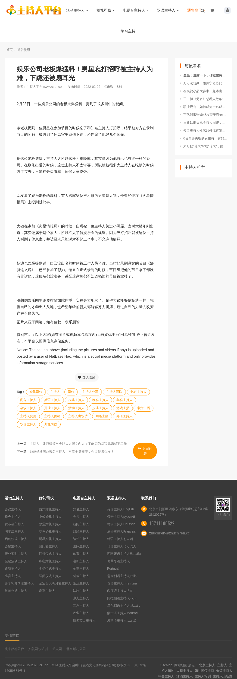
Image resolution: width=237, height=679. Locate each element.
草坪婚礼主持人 (50, 531)
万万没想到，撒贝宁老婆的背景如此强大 (205, 83)
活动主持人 (77, 10)
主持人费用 (28, 416)
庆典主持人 (76, 400)
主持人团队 (114, 392)
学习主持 (128, 31)
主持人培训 (203, 676)
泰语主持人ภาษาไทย (122, 583)
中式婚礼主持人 (50, 516)
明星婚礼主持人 (50, 539)
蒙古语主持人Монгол (122, 613)
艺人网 (57, 649)
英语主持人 (52, 400)
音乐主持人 (81, 605)
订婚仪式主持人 (50, 554)
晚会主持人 (100, 400)
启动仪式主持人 (16, 539)
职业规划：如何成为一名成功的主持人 (205, 107)
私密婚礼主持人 (50, 561)
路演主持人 (13, 568)
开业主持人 (52, 408)
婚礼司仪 (106, 10)
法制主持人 (81, 591)
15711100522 (162, 524)
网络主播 (102, 416)
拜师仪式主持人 (50, 576)
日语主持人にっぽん (121, 546)
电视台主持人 (136, 10)
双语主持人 (168, 10)
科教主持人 (81, 576)
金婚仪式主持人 (50, 568)
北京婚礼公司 (76, 649)
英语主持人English (120, 509)
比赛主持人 (13, 576)
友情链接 (12, 636)
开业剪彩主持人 (16, 554)
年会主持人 (124, 400)
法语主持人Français (121, 531)
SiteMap (166, 665)
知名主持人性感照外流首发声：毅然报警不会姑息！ (205, 130)
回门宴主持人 (48, 546)
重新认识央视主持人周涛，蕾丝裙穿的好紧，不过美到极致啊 (205, 122)
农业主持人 (81, 613)
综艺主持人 (81, 539)
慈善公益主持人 (16, 591)
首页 (54, 10)
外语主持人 (124, 416)
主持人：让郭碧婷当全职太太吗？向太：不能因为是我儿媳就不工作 (78, 443)
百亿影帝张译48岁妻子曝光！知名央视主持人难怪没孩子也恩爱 (205, 115)
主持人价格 (52, 416)
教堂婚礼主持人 (50, 524)
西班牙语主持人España (124, 554)
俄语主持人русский (121, 516)
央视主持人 (81, 516)
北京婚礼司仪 (14, 649)
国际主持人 (81, 546)
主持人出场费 (78, 416)
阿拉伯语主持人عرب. (122, 598)
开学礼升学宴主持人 (19, 583)
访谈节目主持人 (84, 620)
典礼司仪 (50, 424)
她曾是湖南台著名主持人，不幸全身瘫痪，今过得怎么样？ (72, 451)
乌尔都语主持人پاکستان (123, 605)
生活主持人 (81, 583)
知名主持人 (81, 509)
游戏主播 (122, 408)
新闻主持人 (81, 524)
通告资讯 (196, 10)
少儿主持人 (100, 408)
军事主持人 (81, 568)
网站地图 (180, 665)
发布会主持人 (14, 524)
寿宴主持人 (47, 591)
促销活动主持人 (16, 561)
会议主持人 (28, 408)
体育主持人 (81, 554)
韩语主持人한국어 (120, 539)
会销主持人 (13, 546)
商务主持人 (28, 400)
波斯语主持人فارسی (121, 620)
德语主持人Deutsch (121, 524)
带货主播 (143, 408)
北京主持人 (138, 392)
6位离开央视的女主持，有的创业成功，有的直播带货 (205, 138)
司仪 (71, 392)
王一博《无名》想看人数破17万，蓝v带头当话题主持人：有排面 (205, 99)
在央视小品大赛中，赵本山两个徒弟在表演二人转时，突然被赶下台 (205, 91)
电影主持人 (81, 561)
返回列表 (145, 451)
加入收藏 (86, 377)
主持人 (55, 392)
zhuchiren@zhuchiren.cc (169, 533)
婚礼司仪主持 (204, 671)
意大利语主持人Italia (122, 576)
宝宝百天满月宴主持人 (55, 583)
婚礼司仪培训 (38, 649)
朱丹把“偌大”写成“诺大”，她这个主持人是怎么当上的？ (205, 146)
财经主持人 (81, 531)
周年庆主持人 (14, 531)
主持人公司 (90, 392)
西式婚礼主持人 (50, 509)
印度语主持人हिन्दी (120, 591)
